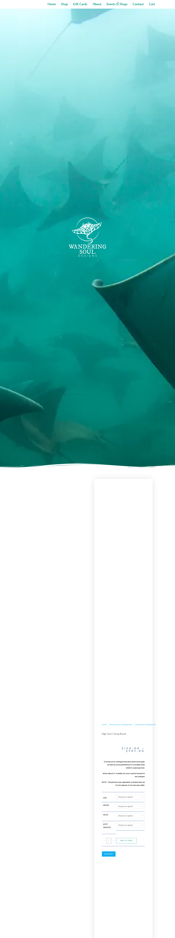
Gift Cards (80, 4)
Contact (138, 4)
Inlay (105, 814)
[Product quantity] (109, 840)
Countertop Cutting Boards (145, 724)
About (96, 4)
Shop (64, 4)
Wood (106, 805)
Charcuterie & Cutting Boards (120, 724)
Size (105, 797)
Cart (152, 4)
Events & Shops (117, 4)
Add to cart (126, 840)
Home (51, 4)
